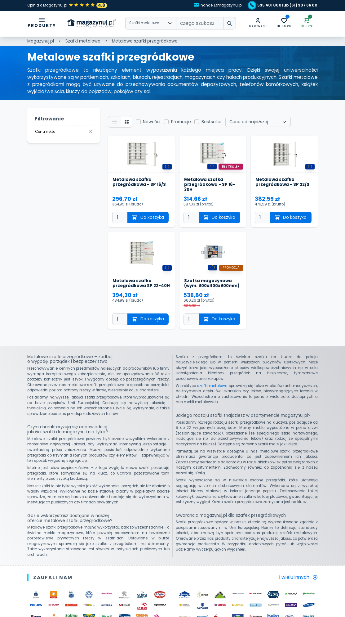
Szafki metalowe (82, 41)
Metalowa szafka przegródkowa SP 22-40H (141, 283)
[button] (258, 23)
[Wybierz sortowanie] (258, 122)
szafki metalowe (212, 385)
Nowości (151, 122)
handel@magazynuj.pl (218, 5)
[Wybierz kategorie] (150, 23)
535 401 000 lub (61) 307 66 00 (283, 5)
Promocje (181, 122)
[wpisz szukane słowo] (229, 23)
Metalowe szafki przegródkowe (145, 41)
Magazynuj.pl (40, 41)
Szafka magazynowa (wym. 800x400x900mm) (211, 283)
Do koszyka (148, 217)
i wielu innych (298, 577)
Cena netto (63, 131)
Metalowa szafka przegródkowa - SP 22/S (282, 182)
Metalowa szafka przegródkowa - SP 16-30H (209, 184)
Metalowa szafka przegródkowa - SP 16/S (139, 182)
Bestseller (211, 122)
